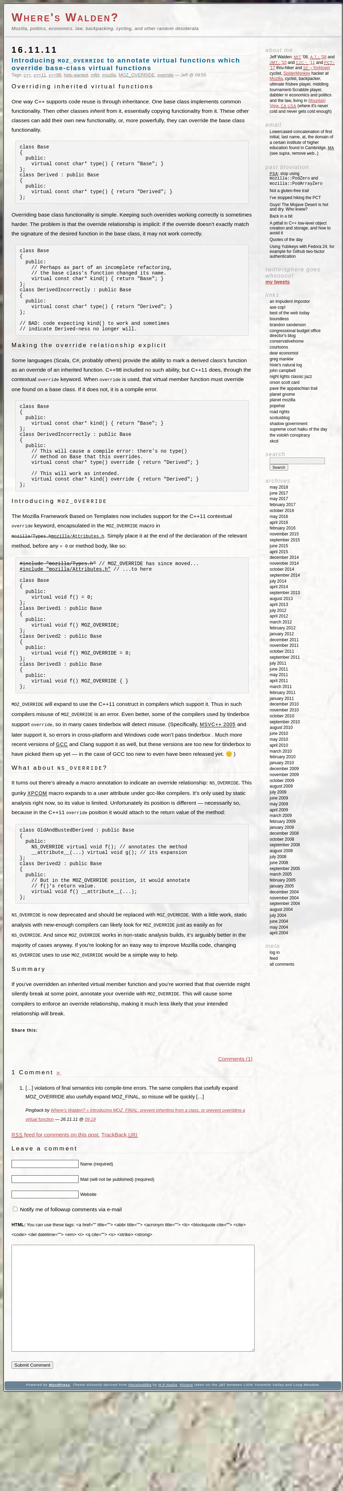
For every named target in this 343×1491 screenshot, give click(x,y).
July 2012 (278, 610)
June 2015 (279, 545)
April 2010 (279, 745)
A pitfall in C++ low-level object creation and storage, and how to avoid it (300, 228)
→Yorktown (316, 67)
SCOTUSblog (280, 417)
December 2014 (284, 557)
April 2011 (279, 680)
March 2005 (281, 874)
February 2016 (282, 528)
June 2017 (279, 493)
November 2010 (284, 710)
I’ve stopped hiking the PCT (295, 197)
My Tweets (277, 282)
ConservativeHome (287, 341)
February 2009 (282, 821)
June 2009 (279, 798)
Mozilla (276, 78)
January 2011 (282, 698)
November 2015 (284, 534)
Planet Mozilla (282, 399)
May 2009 (279, 804)
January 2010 (282, 762)
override (165, 75)
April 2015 (279, 551)
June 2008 (279, 862)
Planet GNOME (282, 394)
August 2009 (281, 786)
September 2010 (285, 721)
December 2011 (284, 639)
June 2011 (279, 669)
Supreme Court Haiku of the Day (298, 429)
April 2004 (279, 932)
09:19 (90, 1194)
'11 (305, 62)
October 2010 (282, 716)
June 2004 (279, 921)
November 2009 (284, 774)
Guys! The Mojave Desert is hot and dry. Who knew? (299, 207)
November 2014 (284, 563)
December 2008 (284, 833)
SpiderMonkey (296, 73)
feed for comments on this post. (56, 1210)
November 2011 (284, 645)
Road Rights (280, 411)
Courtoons (279, 347)
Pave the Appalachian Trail (294, 388)
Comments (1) (235, 1134)
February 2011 (282, 692)
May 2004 (279, 927)
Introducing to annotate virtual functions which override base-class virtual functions (126, 64)
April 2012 (279, 616)
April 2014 (279, 586)
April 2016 (279, 522)
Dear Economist (284, 353)
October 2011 (282, 651)
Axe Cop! (277, 307)
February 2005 (282, 880)
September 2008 (285, 844)
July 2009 (278, 792)
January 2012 (282, 633)
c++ (27, 75)
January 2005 (282, 886)
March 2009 (281, 815)
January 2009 (282, 827)
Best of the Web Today (289, 312)
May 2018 (279, 487)
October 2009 (282, 780)
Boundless (279, 318)
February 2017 (282, 504)
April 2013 (279, 604)
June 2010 (279, 733)
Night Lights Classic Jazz (291, 376)
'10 (278, 62)
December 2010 (284, 704)
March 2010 (281, 751)
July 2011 (278, 663)
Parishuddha (139, 1481)
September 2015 (285, 540)
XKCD (274, 441)
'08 (318, 56)
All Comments (282, 964)
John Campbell (282, 370)
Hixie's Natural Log (286, 365)
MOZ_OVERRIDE (137, 75)
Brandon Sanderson (288, 324)
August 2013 (281, 598)
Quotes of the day (286, 239)
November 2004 (284, 898)
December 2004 (284, 892)
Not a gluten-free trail (289, 190)
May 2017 (279, 498)
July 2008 (278, 856)
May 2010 (279, 739)
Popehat (277, 405)
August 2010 (281, 727)
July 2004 (278, 915)
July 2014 (278, 581)
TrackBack (119, 1210)
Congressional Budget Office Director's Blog (295, 333)
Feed (274, 958)
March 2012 (281, 622)
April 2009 (279, 809)
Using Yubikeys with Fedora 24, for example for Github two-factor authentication (302, 251)
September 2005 (285, 868)
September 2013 (285, 592)
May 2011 (279, 674)
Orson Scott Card (284, 382)
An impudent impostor (290, 301)
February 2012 (282, 628)
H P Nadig (168, 1481)
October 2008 (282, 839)
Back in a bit (281, 216)
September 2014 (285, 575)
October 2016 (282, 510)
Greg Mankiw (281, 359)
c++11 (40, 75)
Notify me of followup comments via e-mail (71, 1285)
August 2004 (281, 909)
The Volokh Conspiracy (290, 435)
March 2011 (281, 686)
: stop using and (296, 179)
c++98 (55, 75)
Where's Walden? (65, 17)
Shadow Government (288, 423)
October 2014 (282, 569)
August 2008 (281, 850)
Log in (275, 952)
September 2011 (285, 657)
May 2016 (279, 516)
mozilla (109, 75)
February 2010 (282, 756)
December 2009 (284, 768)
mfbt (95, 75)
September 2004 (285, 903)
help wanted (76, 75)
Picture (186, 1481)
